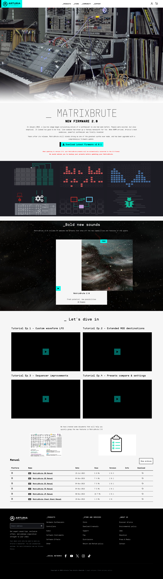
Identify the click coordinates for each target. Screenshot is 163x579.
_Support (97, 4)
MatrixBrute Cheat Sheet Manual (47, 499)
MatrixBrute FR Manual (43, 489)
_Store (76, 4)
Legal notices (91, 570)
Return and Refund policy (93, 544)
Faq (84, 535)
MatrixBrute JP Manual (43, 494)
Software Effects (53, 539)
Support (86, 531)
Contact (122, 544)
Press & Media (124, 539)
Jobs (121, 531)
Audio (48, 531)
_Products (66, 4)
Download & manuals (90, 526)
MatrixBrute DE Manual (43, 478)
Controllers (51, 526)
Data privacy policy (105, 570)
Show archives (146, 461)
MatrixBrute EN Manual (43, 473)
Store (85, 522)
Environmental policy (127, 526)
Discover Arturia (126, 522)
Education (123, 535)
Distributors (88, 539)
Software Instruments (55, 535)
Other (48, 544)
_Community (86, 4)
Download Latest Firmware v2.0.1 (82, 144)
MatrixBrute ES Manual (43, 483)
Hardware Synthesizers (55, 522)
